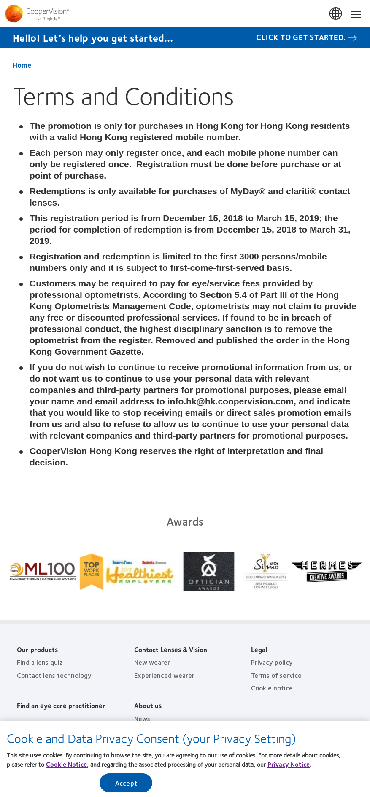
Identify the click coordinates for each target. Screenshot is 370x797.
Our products (37, 649)
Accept (126, 785)
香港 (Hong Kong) (336, 14)
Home (22, 64)
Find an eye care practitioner (61, 705)
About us (148, 705)
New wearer (152, 662)
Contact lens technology (54, 675)
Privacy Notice (288, 767)
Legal (259, 649)
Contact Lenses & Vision (170, 649)
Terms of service (276, 675)
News (142, 718)
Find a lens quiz (40, 662)
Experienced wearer (164, 675)
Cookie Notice (66, 767)
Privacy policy (272, 662)
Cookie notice (272, 687)
